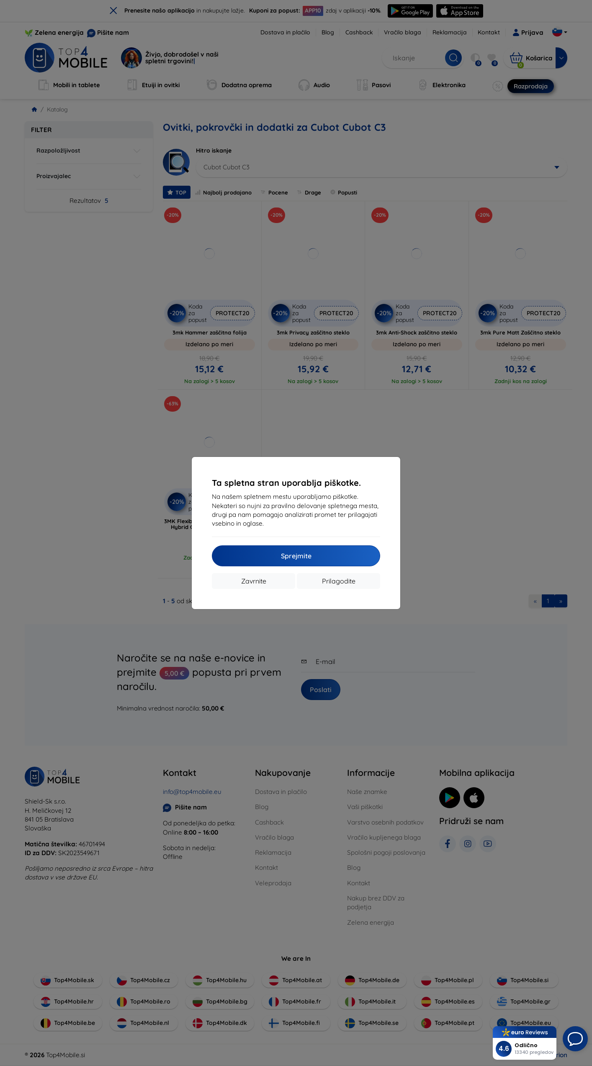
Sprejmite (296, 556)
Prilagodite (338, 581)
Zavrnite (253, 581)
